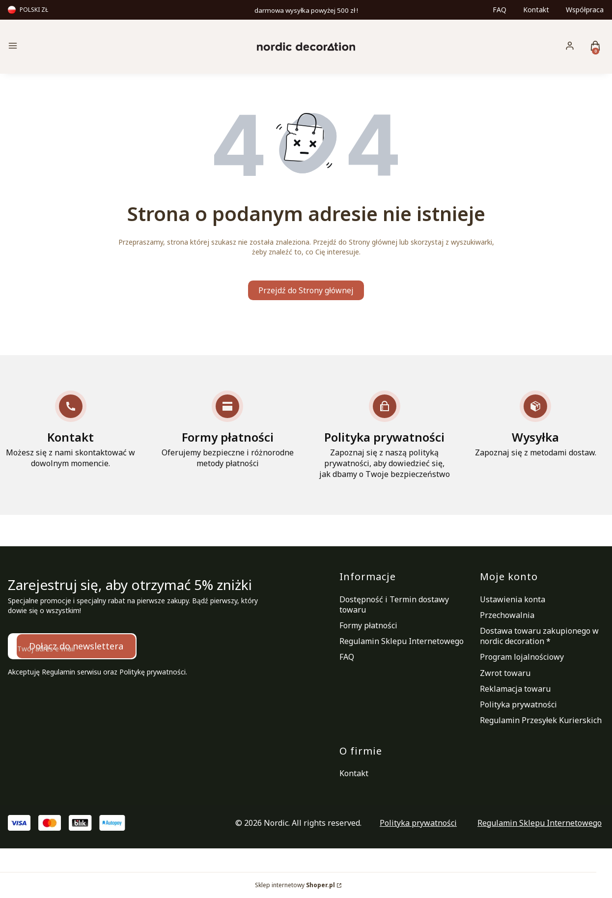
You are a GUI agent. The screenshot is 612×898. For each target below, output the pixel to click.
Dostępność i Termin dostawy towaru (394, 604)
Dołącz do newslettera (76, 646)
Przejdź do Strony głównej (306, 290)
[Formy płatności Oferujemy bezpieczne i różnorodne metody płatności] (228, 430)
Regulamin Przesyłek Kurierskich (541, 720)
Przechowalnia (507, 615)
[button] (78, 47)
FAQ (499, 9)
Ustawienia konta (512, 599)
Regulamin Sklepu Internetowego (401, 641)
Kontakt (536, 9)
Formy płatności (368, 625)
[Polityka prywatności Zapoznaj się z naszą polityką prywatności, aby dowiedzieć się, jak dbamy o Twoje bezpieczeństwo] (384, 435)
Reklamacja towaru (515, 688)
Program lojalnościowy (522, 656)
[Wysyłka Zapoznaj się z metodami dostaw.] (535, 424)
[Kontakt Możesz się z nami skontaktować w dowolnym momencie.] (70, 430)
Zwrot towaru (505, 673)
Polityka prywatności (518, 704)
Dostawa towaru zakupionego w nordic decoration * (539, 635)
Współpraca (585, 9)
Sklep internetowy (295, 885)
